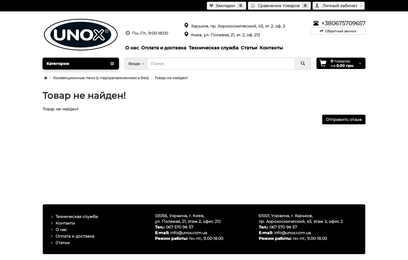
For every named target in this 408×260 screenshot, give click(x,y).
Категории (80, 63)
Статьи (63, 242)
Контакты (65, 223)
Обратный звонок (338, 31)
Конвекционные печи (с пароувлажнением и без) (101, 78)
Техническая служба (77, 216)
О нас (61, 229)
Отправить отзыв (344, 119)
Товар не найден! (171, 78)
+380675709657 (343, 23)
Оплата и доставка (75, 236)
